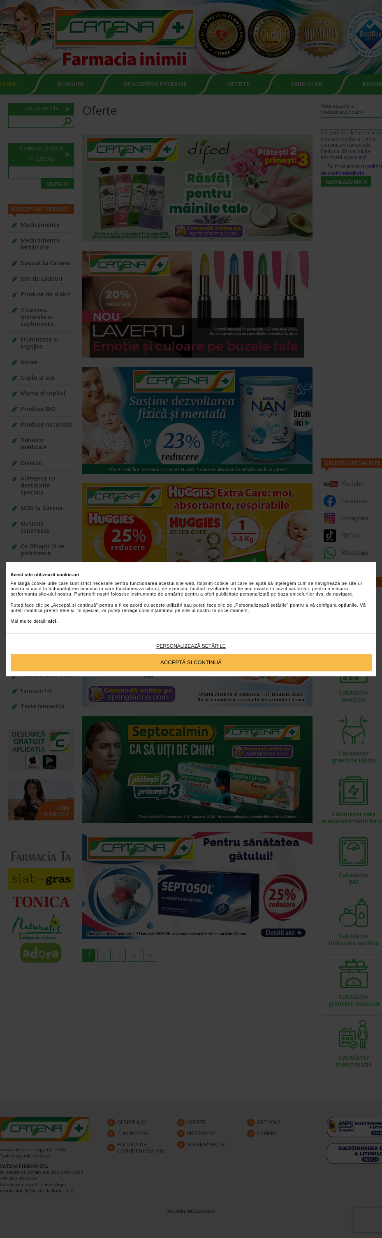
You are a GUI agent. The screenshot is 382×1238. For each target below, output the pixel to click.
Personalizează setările (191, 646)
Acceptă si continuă (191, 662)
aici (52, 621)
